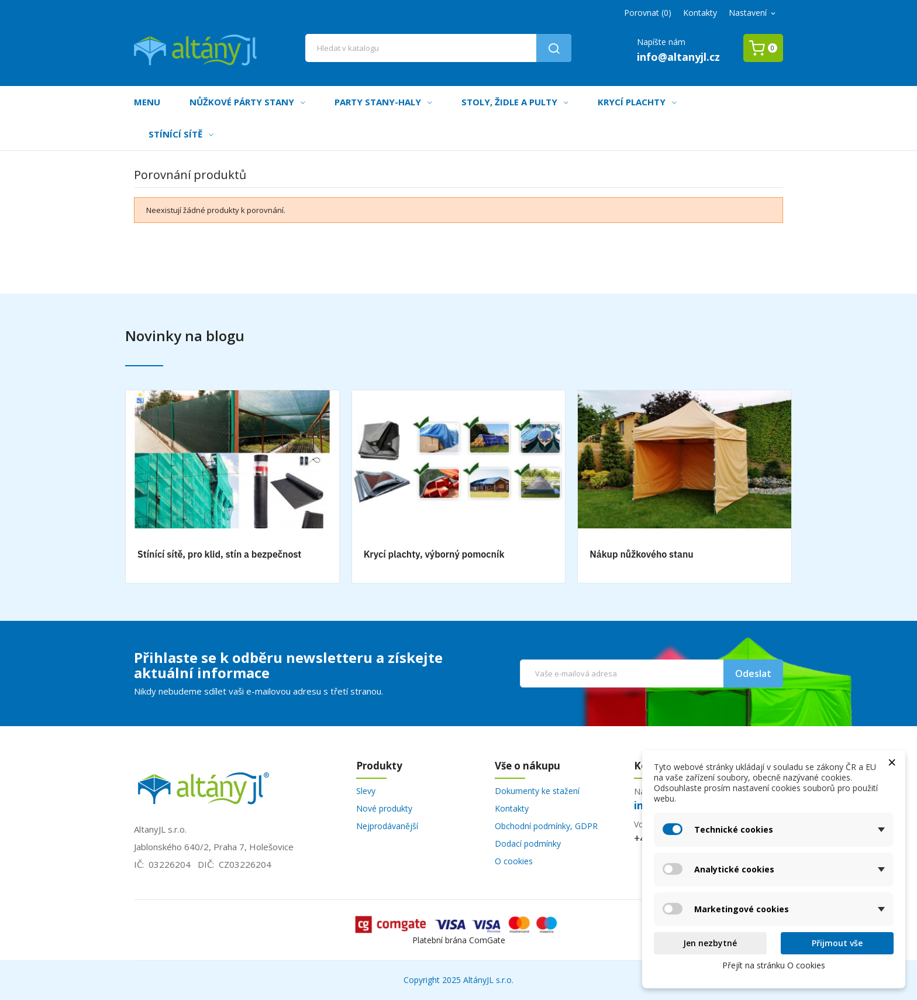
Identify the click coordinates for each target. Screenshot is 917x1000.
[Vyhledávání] (438, 48)
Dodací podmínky (528, 843)
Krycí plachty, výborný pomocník (434, 554)
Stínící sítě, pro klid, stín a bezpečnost (219, 554)
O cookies (514, 861)
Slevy (365, 790)
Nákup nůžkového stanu (641, 554)
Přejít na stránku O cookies (773, 965)
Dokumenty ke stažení (537, 790)
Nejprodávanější (387, 825)
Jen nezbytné (710, 943)
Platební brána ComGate (458, 940)
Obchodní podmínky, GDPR (546, 825)
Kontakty (700, 12)
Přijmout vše (837, 943)
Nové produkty (384, 808)
